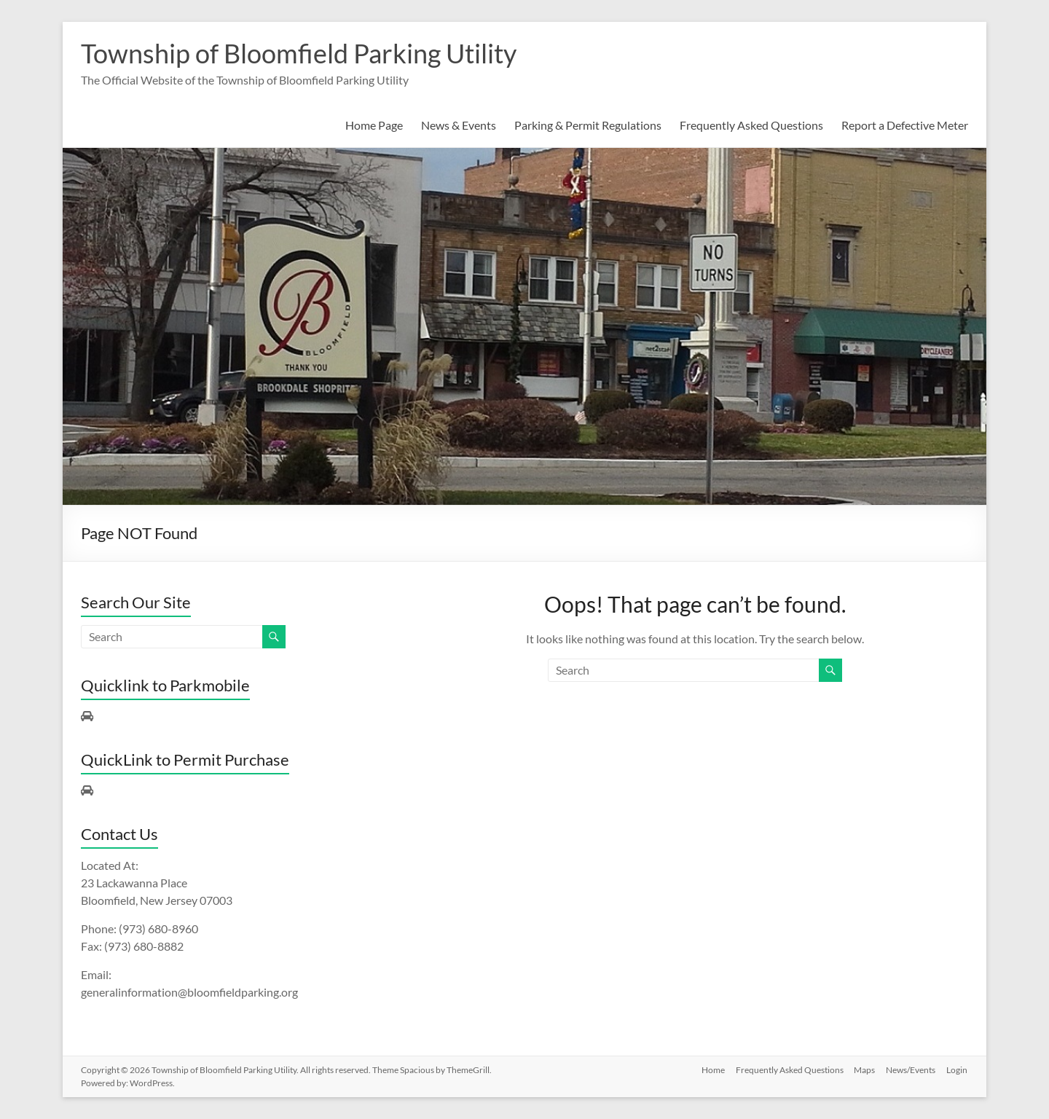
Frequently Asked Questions (751, 125)
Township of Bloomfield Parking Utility (298, 53)
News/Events (910, 1069)
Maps (863, 1069)
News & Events (458, 125)
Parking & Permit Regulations (587, 125)
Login (957, 1069)
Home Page (374, 125)
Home (710, 1069)
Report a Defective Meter (904, 125)
